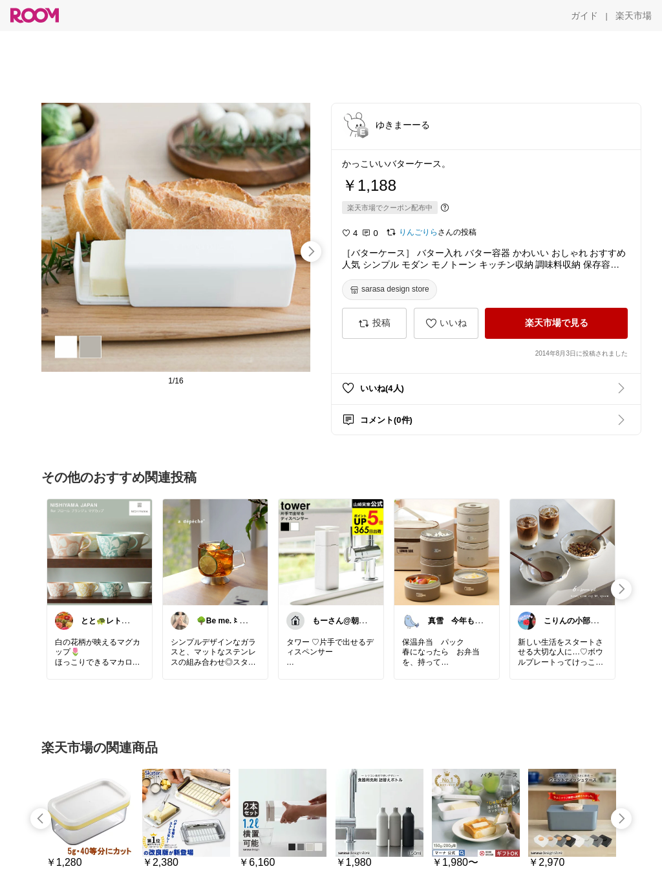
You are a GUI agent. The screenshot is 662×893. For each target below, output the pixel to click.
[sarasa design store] (389, 289)
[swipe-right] (311, 251)
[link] (99, 551)
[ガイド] (584, 15)
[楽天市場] (633, 15)
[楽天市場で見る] (556, 323)
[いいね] (446, 323)
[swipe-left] (40, 818)
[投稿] (374, 323)
